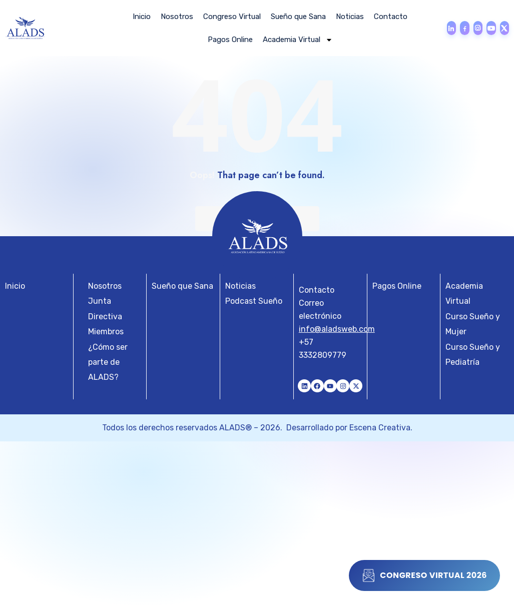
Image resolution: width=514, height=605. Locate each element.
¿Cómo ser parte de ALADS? (108, 362)
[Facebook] (464, 28)
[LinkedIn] (451, 28)
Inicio (142, 16)
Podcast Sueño (253, 301)
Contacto (390, 16)
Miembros (106, 331)
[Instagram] (477, 28)
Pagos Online (230, 39)
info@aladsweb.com (337, 329)
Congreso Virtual (232, 16)
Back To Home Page (257, 218)
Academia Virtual (298, 40)
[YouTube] (490, 28)
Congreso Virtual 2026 (424, 575)
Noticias (350, 16)
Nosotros (177, 16)
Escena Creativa (379, 427)
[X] (504, 28)
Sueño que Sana (298, 16)
